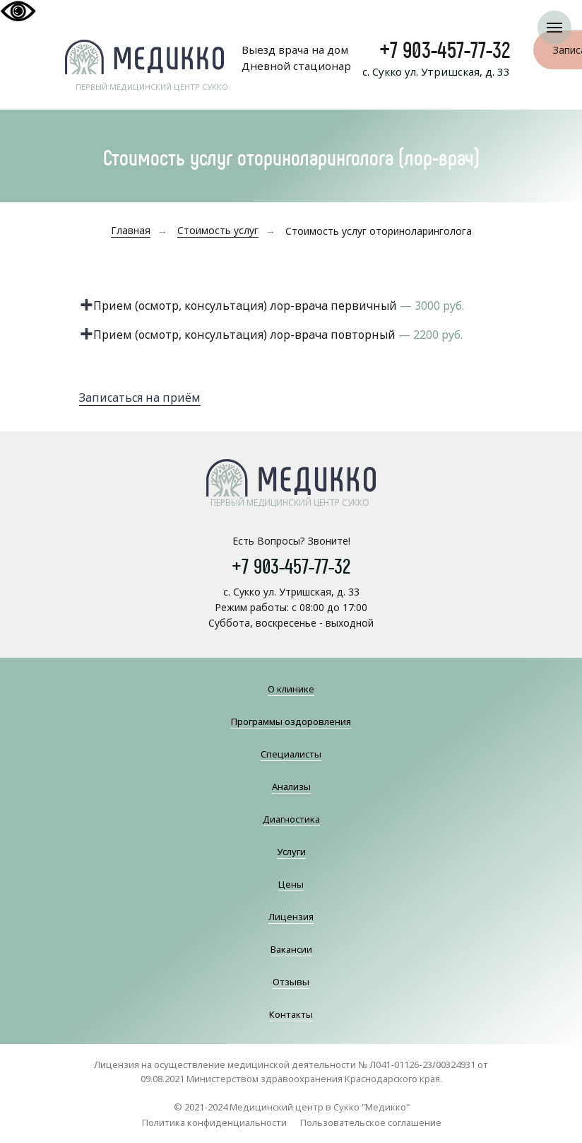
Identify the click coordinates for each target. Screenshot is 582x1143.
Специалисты (291, 754)
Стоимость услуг (218, 230)
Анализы (291, 786)
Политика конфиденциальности (214, 1122)
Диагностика (291, 819)
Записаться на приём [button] (140, 397)
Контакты (291, 1014)
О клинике (291, 689)
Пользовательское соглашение (370, 1122)
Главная (130, 230)
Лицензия (291, 916)
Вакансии (291, 949)
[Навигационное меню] (554, 28)
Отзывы (291, 981)
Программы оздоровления (291, 721)
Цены (291, 884)
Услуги (291, 851)
